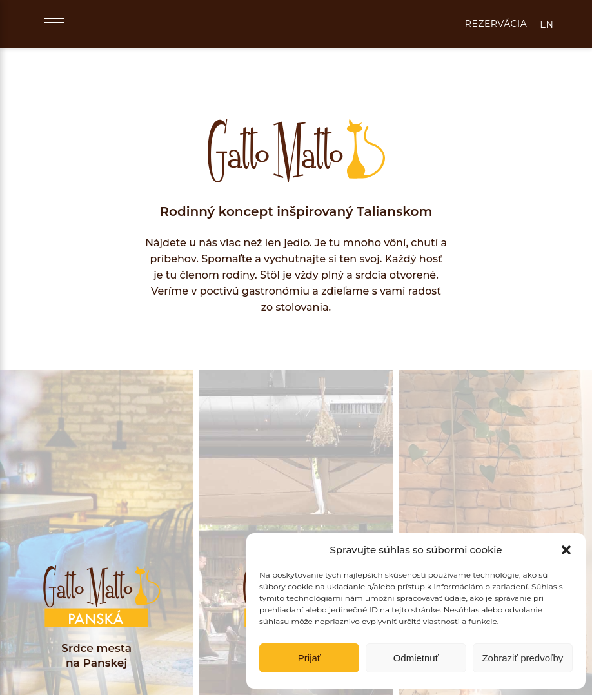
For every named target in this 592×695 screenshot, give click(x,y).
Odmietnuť (416, 657)
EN (546, 24)
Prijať (309, 657)
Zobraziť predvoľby (522, 657)
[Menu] (54, 24)
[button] (566, 549)
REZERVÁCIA (496, 24)
